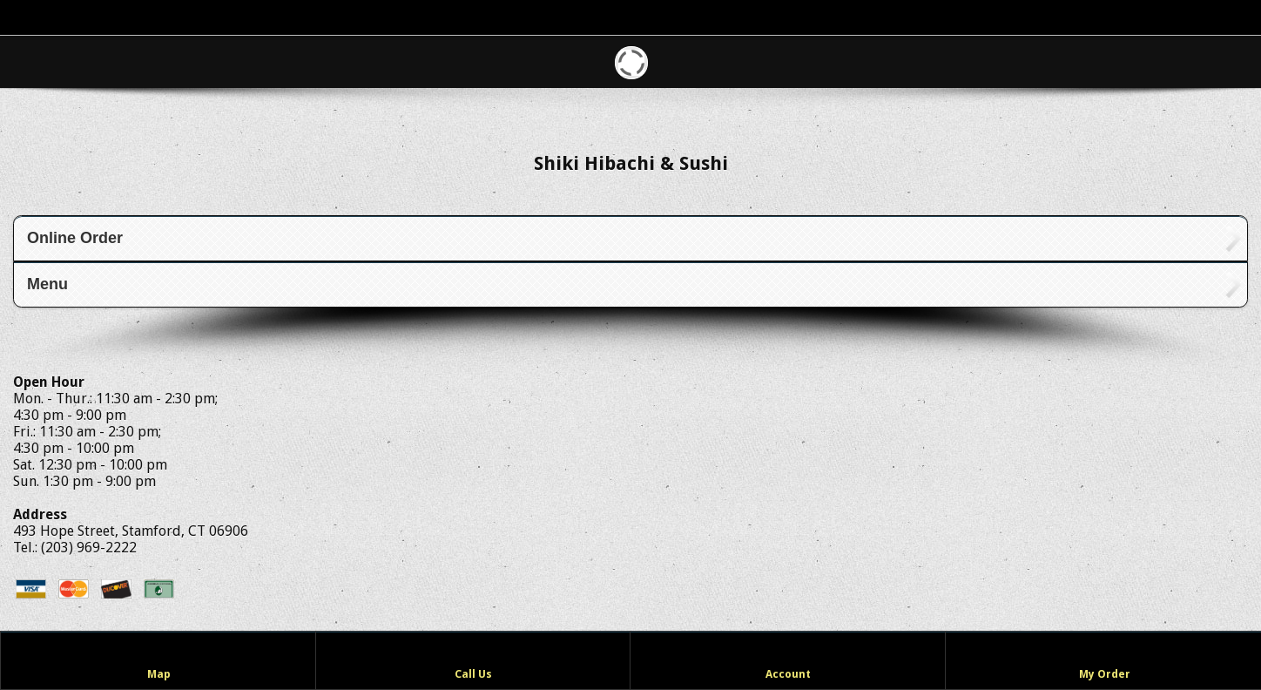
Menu (47, 284)
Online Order (75, 238)
